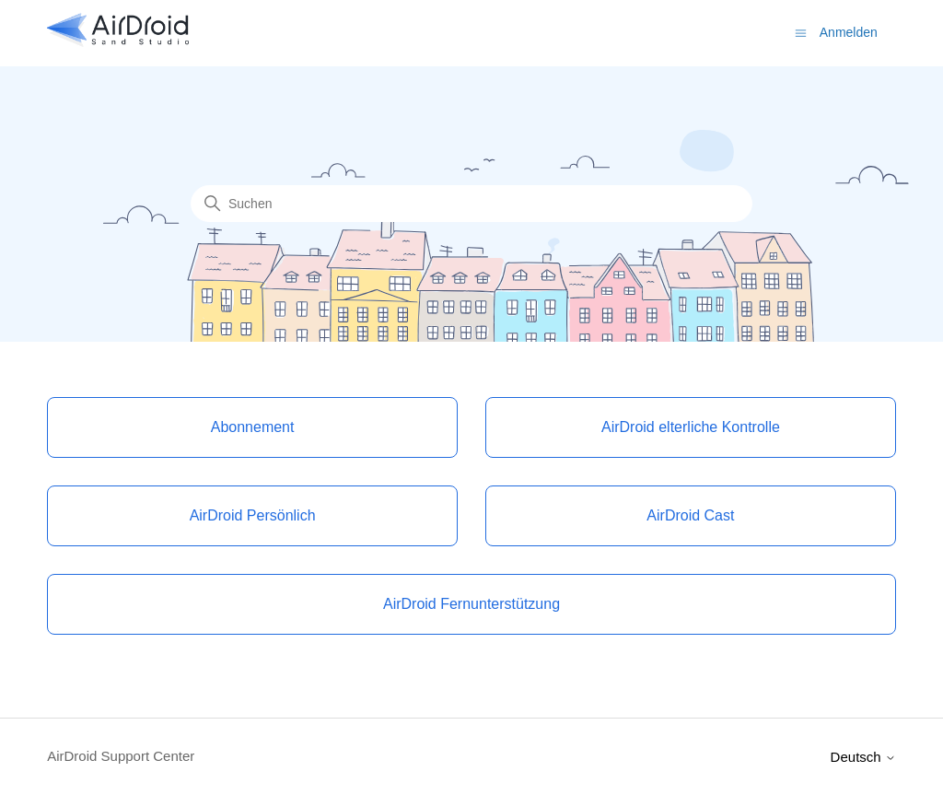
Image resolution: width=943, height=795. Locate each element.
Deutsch (863, 757)
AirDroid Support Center (120, 756)
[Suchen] (471, 203)
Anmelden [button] (849, 32)
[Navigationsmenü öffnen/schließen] (801, 32)
